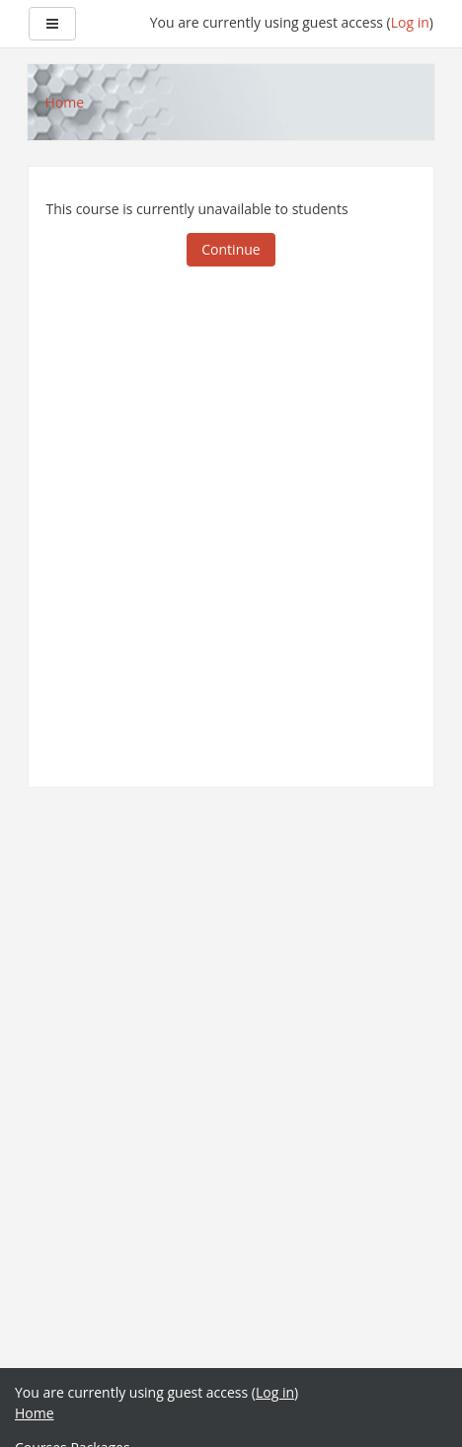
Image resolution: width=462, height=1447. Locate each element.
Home (34, 1413)
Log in (410, 22)
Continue (230, 249)
